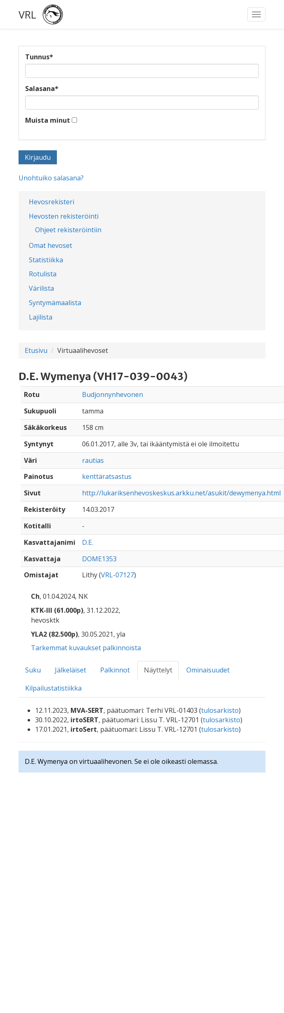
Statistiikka (46, 259)
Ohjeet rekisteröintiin (68, 229)
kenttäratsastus (106, 476)
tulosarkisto (220, 710)
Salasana (42, 88)
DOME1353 (99, 558)
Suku (33, 670)
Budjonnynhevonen (112, 394)
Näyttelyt (158, 670)
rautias (93, 460)
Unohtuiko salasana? (51, 177)
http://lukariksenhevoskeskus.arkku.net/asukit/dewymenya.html (181, 492)
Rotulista (42, 273)
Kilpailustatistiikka (53, 688)
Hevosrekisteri (51, 201)
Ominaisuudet (208, 670)
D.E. (87, 542)
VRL (27, 14)
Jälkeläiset (70, 670)
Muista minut (47, 120)
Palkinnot (115, 670)
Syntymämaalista (55, 302)
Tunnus (39, 56)
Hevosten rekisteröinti (64, 216)
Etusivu (36, 350)
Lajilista (40, 317)
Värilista (41, 288)
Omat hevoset (50, 245)
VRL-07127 (117, 574)
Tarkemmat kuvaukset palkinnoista (86, 647)
